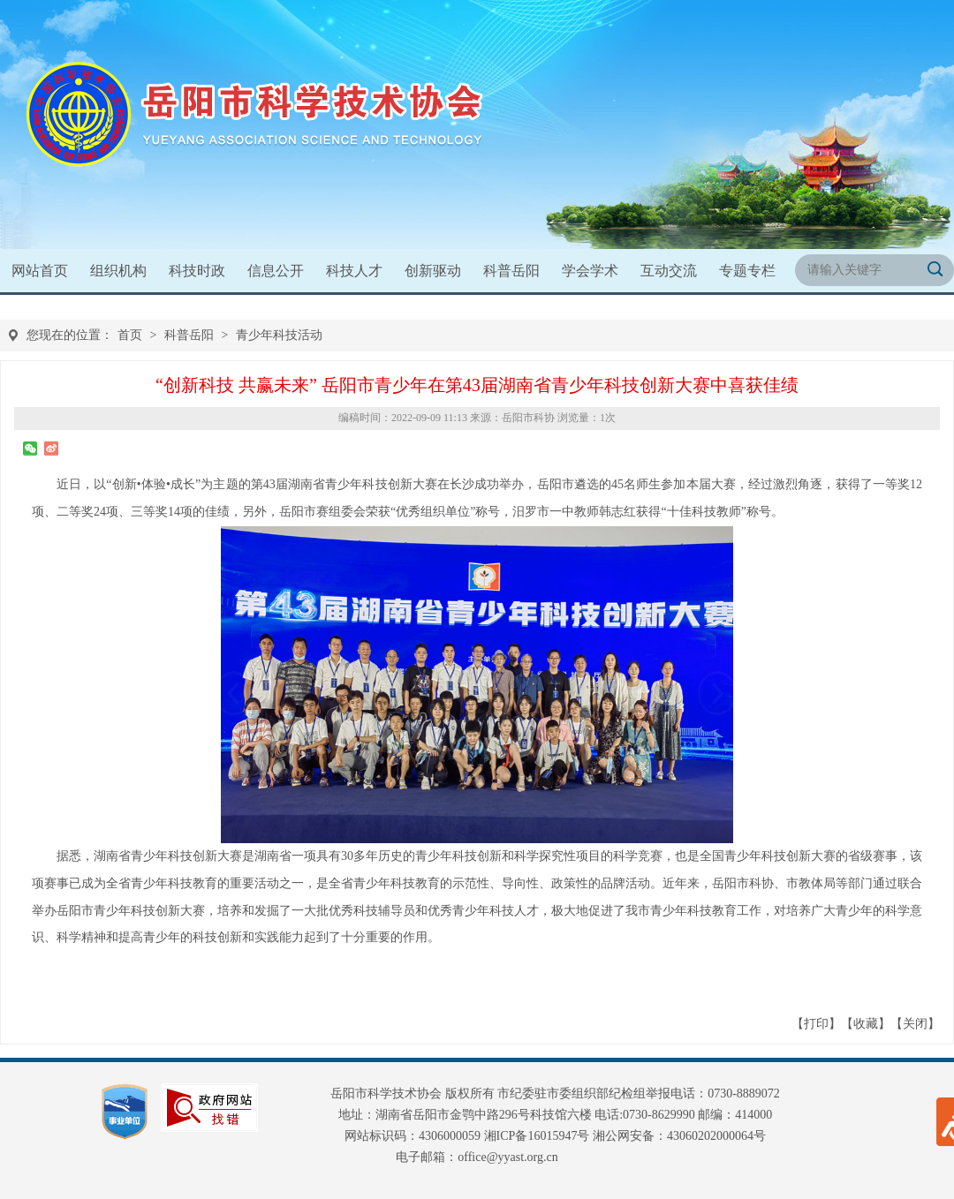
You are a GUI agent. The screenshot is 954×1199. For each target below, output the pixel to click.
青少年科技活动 (279, 335)
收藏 (865, 1023)
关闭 (915, 1023)
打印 (816, 1023)
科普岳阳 (189, 335)
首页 (129, 335)
